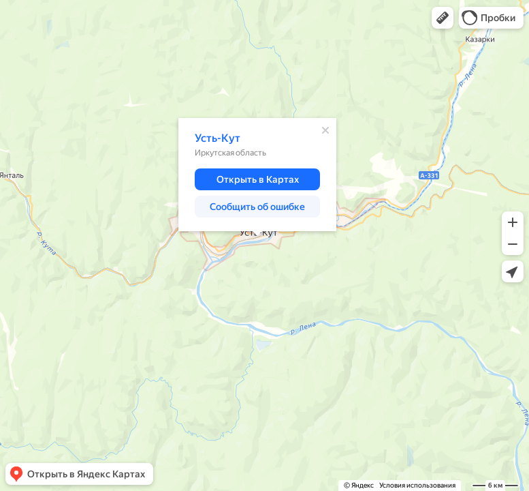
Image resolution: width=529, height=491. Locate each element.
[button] (442, 18)
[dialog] (257, 174)
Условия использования (417, 485)
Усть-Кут (217, 138)
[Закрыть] (325, 130)
